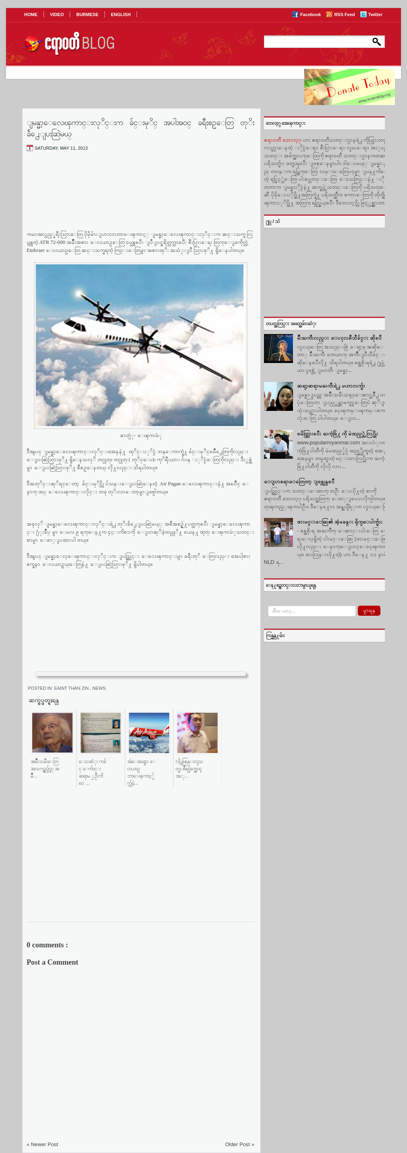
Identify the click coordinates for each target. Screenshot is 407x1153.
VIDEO (57, 14)
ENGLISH (121, 14)
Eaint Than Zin (72, 688)
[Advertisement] (140, 197)
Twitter (375, 14)
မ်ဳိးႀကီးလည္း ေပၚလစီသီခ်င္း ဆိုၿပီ (339, 338)
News (99, 688)
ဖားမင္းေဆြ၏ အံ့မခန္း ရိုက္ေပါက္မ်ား (339, 522)
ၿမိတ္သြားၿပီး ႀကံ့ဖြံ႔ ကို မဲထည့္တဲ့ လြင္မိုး (337, 434)
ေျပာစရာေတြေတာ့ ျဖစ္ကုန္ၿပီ (299, 482)
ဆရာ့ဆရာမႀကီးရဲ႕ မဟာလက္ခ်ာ (331, 386)
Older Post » (239, 1144)
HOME (30, 14)
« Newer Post (42, 1144)
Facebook (311, 14)
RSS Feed (345, 14)
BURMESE (87, 14)
